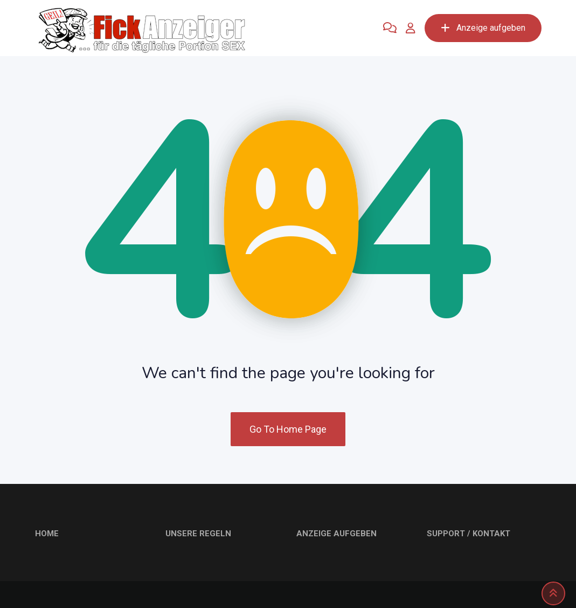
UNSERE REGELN (198, 533)
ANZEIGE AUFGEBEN (336, 533)
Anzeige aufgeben (483, 28)
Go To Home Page (288, 429)
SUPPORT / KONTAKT (468, 533)
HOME (47, 533)
